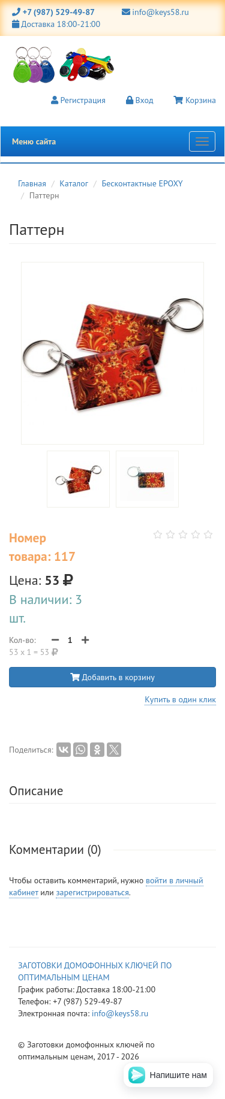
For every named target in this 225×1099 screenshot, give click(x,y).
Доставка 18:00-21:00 (56, 24)
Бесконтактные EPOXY (142, 183)
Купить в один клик (180, 699)
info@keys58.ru (155, 12)
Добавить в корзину (112, 677)
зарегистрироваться (92, 892)
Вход (140, 100)
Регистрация (78, 100)
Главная (32, 183)
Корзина (194, 100)
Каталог (73, 183)
